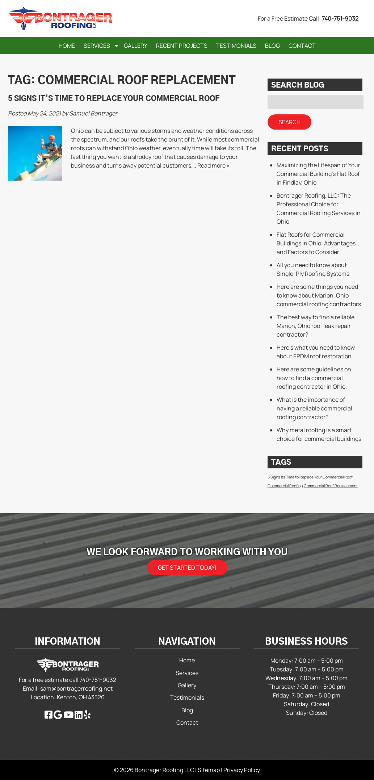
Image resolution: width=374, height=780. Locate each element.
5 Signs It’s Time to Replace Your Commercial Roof (113, 98)
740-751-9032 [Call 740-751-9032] (340, 18)
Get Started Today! (187, 568)
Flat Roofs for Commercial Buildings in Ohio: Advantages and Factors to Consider (316, 243)
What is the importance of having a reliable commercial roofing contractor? (314, 408)
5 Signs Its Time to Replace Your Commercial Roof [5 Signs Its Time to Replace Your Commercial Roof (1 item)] (310, 477)
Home (67, 46)
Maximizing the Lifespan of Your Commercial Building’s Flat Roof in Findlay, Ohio (318, 173)
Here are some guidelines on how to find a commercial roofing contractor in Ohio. (314, 378)
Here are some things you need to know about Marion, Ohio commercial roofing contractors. (319, 295)
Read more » (213, 165)
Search (289, 122)
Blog (272, 46)
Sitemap (209, 770)
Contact (302, 46)
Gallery (135, 46)
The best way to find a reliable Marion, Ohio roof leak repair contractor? (315, 325)
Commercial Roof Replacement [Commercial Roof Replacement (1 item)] (331, 485)
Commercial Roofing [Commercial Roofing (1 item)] (285, 485)
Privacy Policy (241, 770)
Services (97, 46)
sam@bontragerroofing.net (76, 688)
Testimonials (236, 46)
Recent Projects (181, 46)
